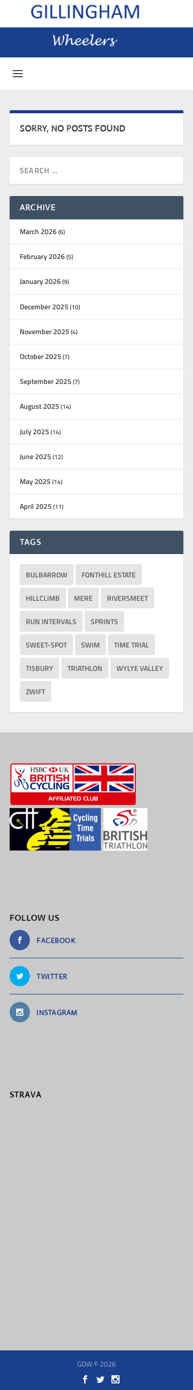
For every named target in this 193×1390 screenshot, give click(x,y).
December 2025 (44, 306)
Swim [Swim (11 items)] (90, 644)
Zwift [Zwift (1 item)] (35, 691)
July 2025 (34, 431)
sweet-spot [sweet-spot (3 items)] (46, 644)
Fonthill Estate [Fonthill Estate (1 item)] (109, 574)
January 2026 (40, 281)
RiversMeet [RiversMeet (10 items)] (127, 598)
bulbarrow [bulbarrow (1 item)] (46, 574)
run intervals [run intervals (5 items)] (51, 621)
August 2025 (39, 406)
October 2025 (40, 356)
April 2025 (36, 506)
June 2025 (35, 456)
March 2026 (38, 231)
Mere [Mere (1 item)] (83, 598)
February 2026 (42, 256)
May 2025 (35, 481)
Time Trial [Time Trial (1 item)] (131, 644)
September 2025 (45, 381)
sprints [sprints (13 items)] (104, 621)
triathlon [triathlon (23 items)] (84, 668)
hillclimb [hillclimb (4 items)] (43, 598)
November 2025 (44, 331)
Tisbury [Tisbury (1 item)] (39, 668)
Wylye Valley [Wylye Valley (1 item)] (140, 668)
